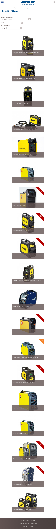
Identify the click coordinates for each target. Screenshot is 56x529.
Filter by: (3, 22)
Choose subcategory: (7, 17)
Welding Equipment (16, 8)
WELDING (9, 8)
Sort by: (3, 28)
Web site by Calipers (28, 526)
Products (3, 8)
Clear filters (6, 25)
